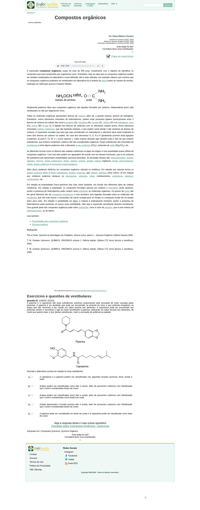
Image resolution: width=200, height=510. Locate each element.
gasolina (108, 207)
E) (29, 414)
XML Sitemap (36, 469)
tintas (92, 176)
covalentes (32, 198)
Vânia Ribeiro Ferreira (123, 36)
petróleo (102, 173)
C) (29, 395)
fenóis (115, 161)
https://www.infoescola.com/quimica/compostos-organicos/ (89, 290)
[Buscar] (153, 5)
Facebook (72, 456)
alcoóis (130, 158)
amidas (90, 161)
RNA (53, 173)
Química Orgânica (69, 431)
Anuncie (33, 458)
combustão (83, 207)
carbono (82, 116)
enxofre (95, 122)
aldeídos (31, 161)
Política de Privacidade (40, 466)
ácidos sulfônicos (41, 164)
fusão (127, 191)
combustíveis (33, 179)
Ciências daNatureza (66, 5)
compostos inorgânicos (62, 194)
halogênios (123, 122)
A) (29, 377)
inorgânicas (32, 145)
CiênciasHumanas (78, 5)
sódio (112, 145)
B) (29, 386)
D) (29, 405)
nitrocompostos (126, 161)
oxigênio (70, 122)
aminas (82, 161)
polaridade (83, 191)
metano (94, 173)
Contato (33, 454)
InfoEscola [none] (38, 448)
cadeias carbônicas (46, 129)
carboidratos (62, 173)
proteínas (81, 173)
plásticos (129, 176)
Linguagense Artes (90, 5)
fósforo (107, 122)
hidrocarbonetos (118, 158)
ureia (103, 81)
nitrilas (30, 164)
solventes (83, 176)
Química (30, 13)
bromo (34, 126)
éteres (66, 161)
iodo (46, 126)
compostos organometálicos (64, 164)
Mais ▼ (114, 4)
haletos (98, 161)
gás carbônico (84, 145)
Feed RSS (73, 463)
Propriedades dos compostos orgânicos (50, 221)
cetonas (39, 161)
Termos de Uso (36, 462)
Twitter (71, 459)
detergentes (71, 176)
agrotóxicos (117, 176)
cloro (131, 122)
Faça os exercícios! (123, 56)
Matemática (103, 4)
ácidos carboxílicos (53, 161)
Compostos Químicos (50, 431)
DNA (46, 173)
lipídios (72, 173)
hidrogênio (113, 188)
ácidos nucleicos (34, 173)
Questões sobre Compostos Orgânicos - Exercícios (80, 426)
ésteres (74, 161)
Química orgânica (40, 224)
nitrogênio (82, 122)
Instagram (68, 452)
